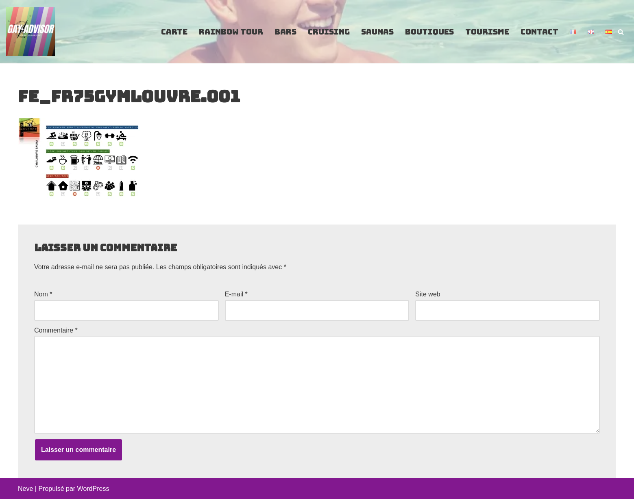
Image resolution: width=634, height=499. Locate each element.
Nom (43, 294)
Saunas (377, 32)
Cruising (329, 32)
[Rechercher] (621, 32)
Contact (539, 32)
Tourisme (487, 32)
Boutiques (429, 32)
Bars (285, 32)
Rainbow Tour (231, 32)
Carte (174, 32)
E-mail (236, 294)
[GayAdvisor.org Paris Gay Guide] (30, 31)
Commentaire (56, 330)
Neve (25, 488)
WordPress (93, 488)
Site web (427, 294)
